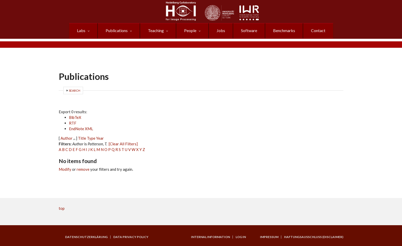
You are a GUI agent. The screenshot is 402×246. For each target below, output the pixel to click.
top (62, 208)
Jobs (221, 30)
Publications (117, 30)
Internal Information (210, 237)
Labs (81, 30)
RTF (72, 123)
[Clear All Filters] (123, 143)
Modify (65, 169)
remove (83, 169)
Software (249, 30)
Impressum (269, 237)
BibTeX (75, 117)
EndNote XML (81, 128)
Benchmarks (284, 30)
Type (91, 138)
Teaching (156, 30)
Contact (318, 30)
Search (74, 90)
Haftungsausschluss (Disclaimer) (313, 237)
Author (67, 138)
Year (100, 138)
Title (82, 138)
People (190, 30)
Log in (241, 237)
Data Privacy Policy (130, 237)
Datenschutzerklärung (86, 237)
